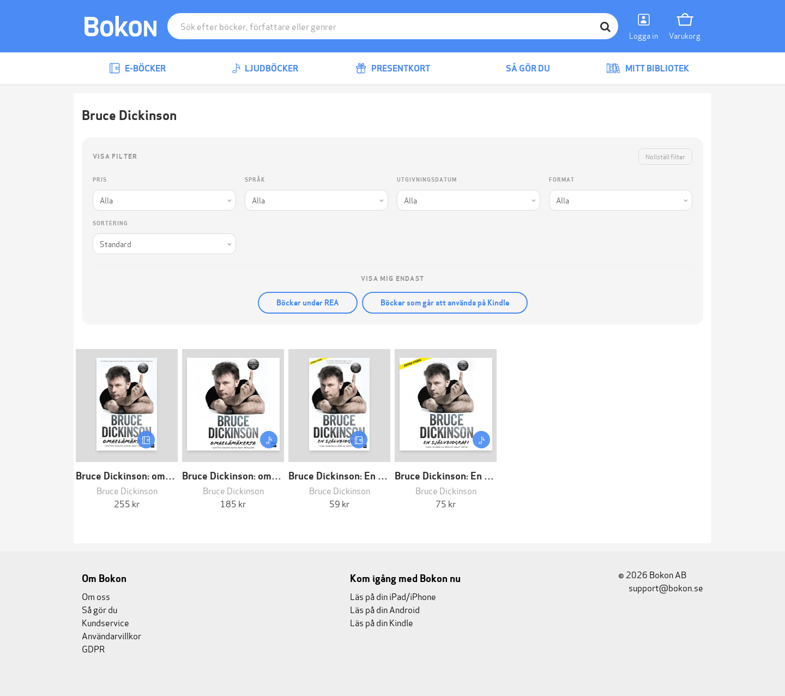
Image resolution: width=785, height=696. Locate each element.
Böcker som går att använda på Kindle (445, 303)
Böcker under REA (307, 303)
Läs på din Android (385, 609)
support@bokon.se (660, 587)
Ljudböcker (265, 68)
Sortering (110, 223)
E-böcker (137, 68)
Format (562, 179)
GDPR (93, 648)
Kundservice (105, 622)
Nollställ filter (665, 156)
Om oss (96, 596)
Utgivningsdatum (427, 179)
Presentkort (392, 68)
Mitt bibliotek (647, 68)
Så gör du (520, 68)
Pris (100, 179)
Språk (255, 179)
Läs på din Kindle (381, 622)
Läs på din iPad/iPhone (393, 596)
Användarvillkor (111, 635)
